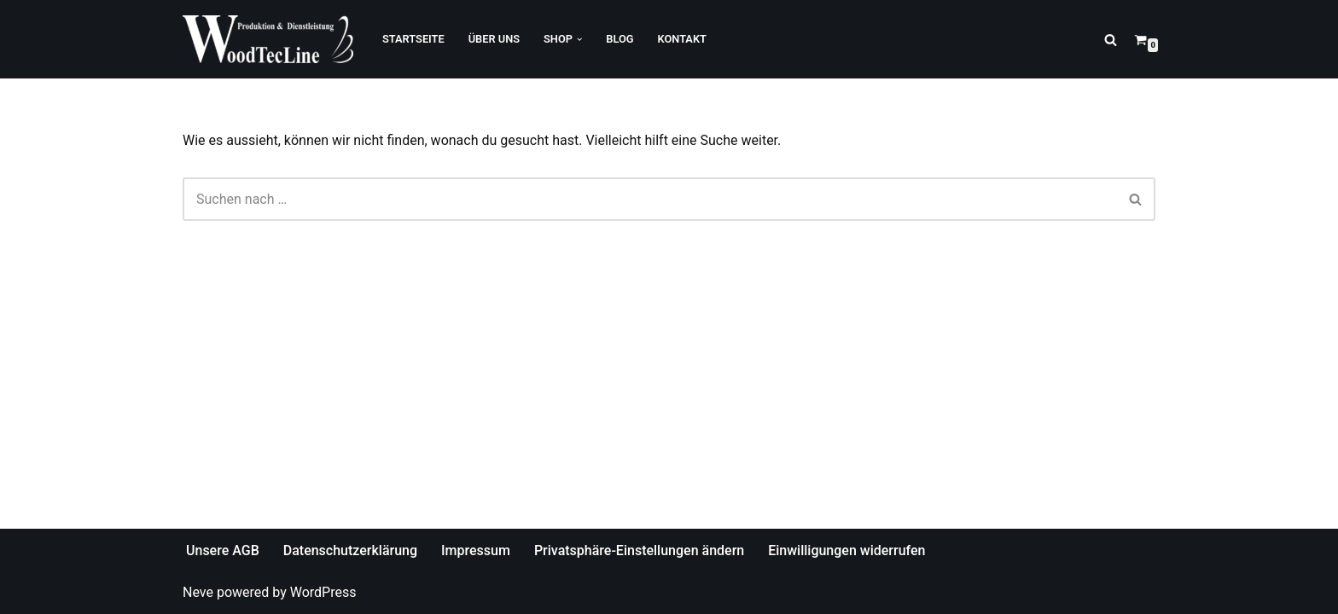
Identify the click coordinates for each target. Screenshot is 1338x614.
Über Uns (494, 38)
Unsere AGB (222, 550)
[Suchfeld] (1110, 39)
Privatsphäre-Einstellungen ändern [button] (639, 550)
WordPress (323, 592)
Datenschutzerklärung (350, 550)
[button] (579, 39)
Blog (619, 38)
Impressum (475, 550)
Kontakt (682, 38)
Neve (198, 592)
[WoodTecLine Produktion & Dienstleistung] (268, 39)
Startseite (413, 38)
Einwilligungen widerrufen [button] (846, 550)
